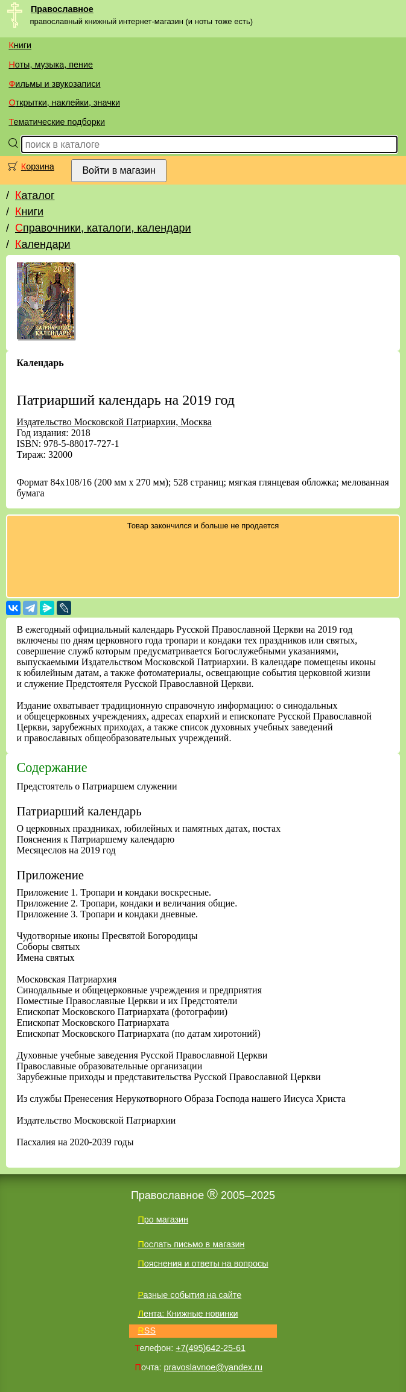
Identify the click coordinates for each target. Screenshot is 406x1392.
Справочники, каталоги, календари (103, 228)
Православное (62, 9)
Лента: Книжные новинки (188, 1313)
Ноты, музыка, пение (50, 64)
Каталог (34, 195)
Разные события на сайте (189, 1295)
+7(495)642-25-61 (211, 1348)
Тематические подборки (56, 122)
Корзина (37, 166)
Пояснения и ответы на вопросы (203, 1263)
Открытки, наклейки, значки (64, 102)
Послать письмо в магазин (191, 1244)
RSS (147, 1330)
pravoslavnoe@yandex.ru (213, 1367)
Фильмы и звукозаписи (54, 84)
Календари (43, 244)
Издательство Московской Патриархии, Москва (113, 422)
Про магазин (163, 1219)
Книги (19, 45)
